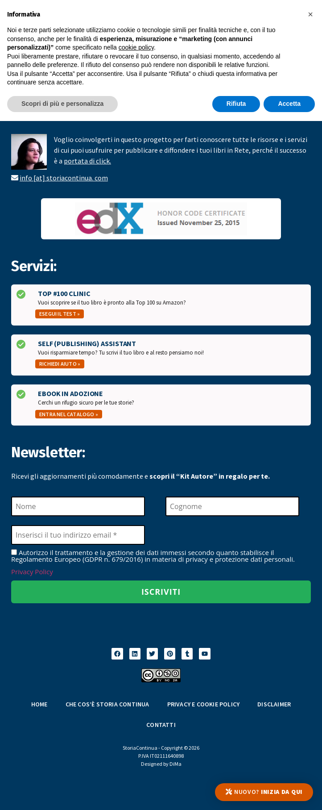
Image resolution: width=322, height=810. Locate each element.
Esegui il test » (59, 313)
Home (39, 704)
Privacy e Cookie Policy (203, 704)
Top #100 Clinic (64, 293)
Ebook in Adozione (70, 393)
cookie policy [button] (136, 47)
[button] (310, 14)
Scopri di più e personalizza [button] (62, 103)
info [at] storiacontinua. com (64, 177)
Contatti (161, 725)
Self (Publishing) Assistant (87, 343)
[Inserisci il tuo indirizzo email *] (78, 535)
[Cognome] (232, 506)
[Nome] (78, 506)
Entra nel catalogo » (68, 414)
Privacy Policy (32, 571)
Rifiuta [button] (236, 103)
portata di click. (87, 160)
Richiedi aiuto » (59, 363)
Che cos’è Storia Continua (107, 704)
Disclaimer (274, 704)
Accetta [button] (289, 103)
